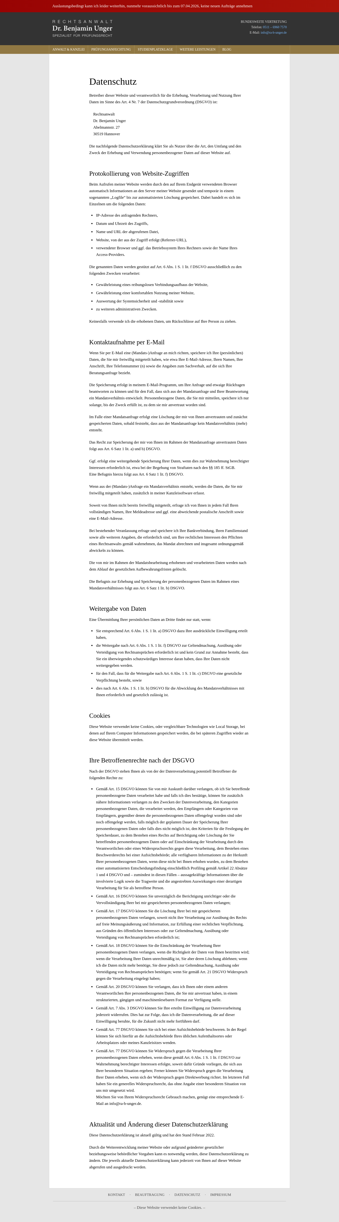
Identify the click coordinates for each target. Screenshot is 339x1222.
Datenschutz (187, 1195)
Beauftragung (150, 1195)
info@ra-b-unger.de (274, 32)
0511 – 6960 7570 (275, 27)
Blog (226, 49)
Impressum (220, 1195)
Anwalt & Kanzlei (68, 49)
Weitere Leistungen (197, 49)
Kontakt (116, 1195)
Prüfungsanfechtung (111, 49)
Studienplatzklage (155, 49)
